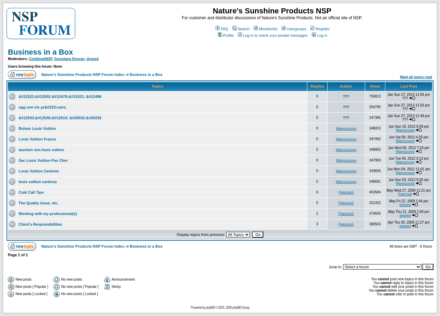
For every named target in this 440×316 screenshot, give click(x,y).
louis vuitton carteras (38, 182)
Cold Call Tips (31, 192)
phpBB (210, 307)
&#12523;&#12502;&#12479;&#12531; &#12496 (60, 96)
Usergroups (294, 29)
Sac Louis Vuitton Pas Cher (43, 160)
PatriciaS (346, 192)
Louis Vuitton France (37, 139)
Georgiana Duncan (69, 59)
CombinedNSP (40, 59)
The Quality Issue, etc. (38, 203)
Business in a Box (40, 52)
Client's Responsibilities (40, 224)
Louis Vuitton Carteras (39, 171)
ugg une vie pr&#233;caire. (43, 107)
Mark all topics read (416, 77)
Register (320, 29)
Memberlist (265, 29)
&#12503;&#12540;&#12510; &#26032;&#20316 (60, 118)
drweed (93, 59)
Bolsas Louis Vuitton (37, 128)
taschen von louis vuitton (41, 150)
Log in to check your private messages (273, 35)
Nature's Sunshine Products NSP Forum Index (82, 74)
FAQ (222, 29)
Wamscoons (346, 128)
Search (241, 29)
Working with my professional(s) (48, 214)
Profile (226, 35)
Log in (319, 35)
